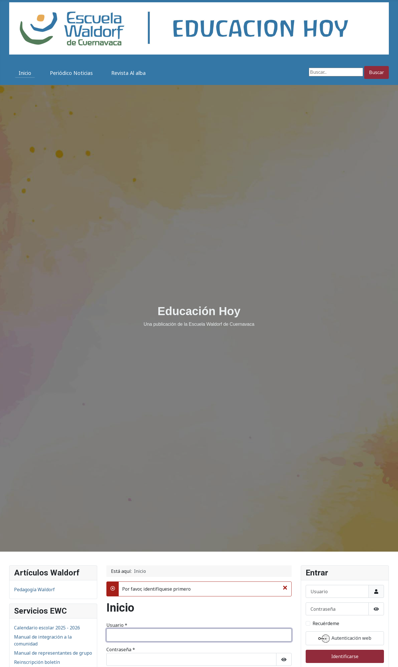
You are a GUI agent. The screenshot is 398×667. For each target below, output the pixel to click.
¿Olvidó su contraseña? (136, 591)
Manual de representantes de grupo (53, 511)
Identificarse (124, 565)
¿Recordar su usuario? (135, 603)
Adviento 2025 (29, 601)
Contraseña (120, 507)
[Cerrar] (285, 445)
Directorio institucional (39, 529)
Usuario (116, 483)
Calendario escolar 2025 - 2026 (47, 485)
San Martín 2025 (32, 592)
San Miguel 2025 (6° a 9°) (41, 583)
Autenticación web (199, 547)
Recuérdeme (126, 532)
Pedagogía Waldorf (34, 447)
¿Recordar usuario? (326, 536)
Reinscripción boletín (37, 520)
